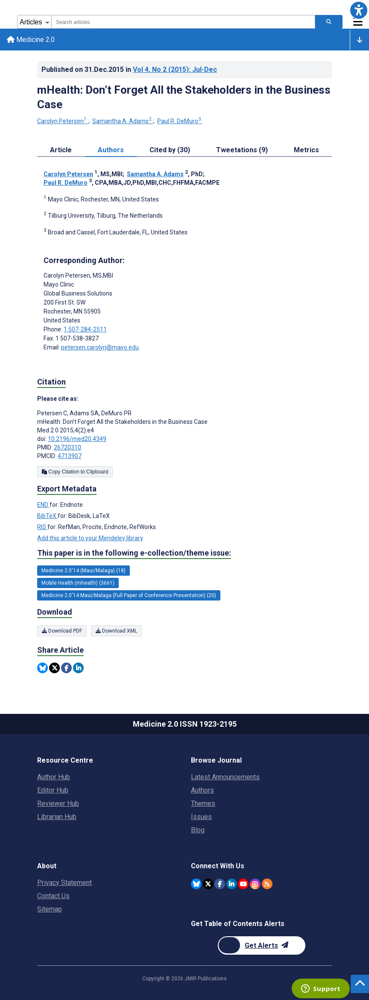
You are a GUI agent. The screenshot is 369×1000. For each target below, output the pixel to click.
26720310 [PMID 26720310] (67, 447)
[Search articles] (329, 22)
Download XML (116, 631)
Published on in (129, 69)
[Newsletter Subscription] (261, 945)
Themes (203, 803)
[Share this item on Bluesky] (42, 668)
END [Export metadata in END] (43, 504)
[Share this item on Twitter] (54, 668)
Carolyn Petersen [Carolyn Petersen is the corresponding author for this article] (78, 275)
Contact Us (53, 896)
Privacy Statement (64, 883)
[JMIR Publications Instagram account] (255, 884)
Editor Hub (52, 790)
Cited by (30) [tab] (169, 150)
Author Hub (53, 777)
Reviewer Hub (58, 803)
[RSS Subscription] (267, 884)
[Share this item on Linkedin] (78, 668)
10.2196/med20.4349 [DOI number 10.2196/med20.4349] (77, 438)
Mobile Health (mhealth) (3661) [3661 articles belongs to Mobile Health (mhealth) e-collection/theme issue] (77, 583)
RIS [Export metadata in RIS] (42, 527)
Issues (201, 817)
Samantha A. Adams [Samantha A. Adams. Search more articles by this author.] (122, 121)
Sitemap (49, 909)
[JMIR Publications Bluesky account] (196, 884)
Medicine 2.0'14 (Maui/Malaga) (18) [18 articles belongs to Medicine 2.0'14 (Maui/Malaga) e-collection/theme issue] (83, 571)
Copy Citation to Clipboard (75, 472)
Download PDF (62, 631)
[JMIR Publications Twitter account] (208, 884)
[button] (358, 10)
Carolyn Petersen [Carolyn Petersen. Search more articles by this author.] (62, 121)
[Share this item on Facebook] (66, 668)
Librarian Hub (56, 817)
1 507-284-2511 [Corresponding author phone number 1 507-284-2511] (85, 329)
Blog (198, 830)
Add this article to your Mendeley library (90, 538)
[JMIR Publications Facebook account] (219, 884)
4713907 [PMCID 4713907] (70, 456)
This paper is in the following (134, 553)
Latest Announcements (225, 777)
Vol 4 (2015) (175, 69)
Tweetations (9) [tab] (242, 150)
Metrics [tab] (306, 150)
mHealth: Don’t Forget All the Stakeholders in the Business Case (184, 97)
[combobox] (183, 22)
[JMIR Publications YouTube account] (243, 884)
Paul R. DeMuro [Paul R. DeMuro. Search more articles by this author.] (179, 121)
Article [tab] (61, 150)
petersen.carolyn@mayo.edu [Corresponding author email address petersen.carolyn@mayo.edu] (100, 347)
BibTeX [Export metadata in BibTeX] (47, 515)
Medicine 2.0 (31, 40)
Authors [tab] (111, 150)
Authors (202, 790)
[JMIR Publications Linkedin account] (231, 884)
